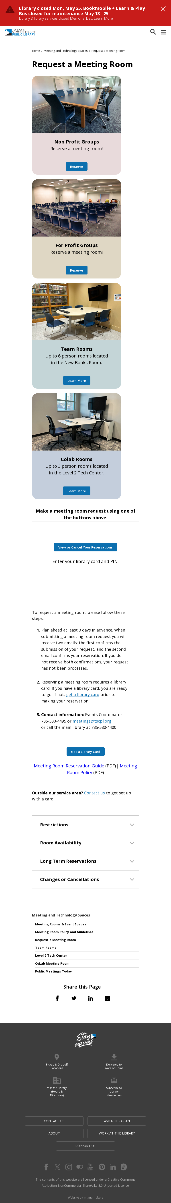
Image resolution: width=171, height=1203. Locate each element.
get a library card (82, 694)
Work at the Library (64, 1133)
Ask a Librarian (85, 1121)
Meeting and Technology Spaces (61, 915)
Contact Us (41, 1121)
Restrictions (54, 825)
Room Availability (60, 843)
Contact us (94, 793)
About (129, 1121)
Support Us (107, 1133)
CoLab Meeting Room (52, 963)
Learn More (103, 18)
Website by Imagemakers (85, 1186)
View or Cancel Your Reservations (85, 547)
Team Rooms (45, 947)
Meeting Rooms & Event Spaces (60, 924)
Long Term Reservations (68, 861)
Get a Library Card (85, 751)
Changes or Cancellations (69, 879)
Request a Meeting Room (55, 940)
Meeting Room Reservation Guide (69, 766)
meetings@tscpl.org (92, 721)
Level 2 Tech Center (51, 955)
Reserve (76, 166)
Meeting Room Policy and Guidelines (64, 932)
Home (36, 51)
